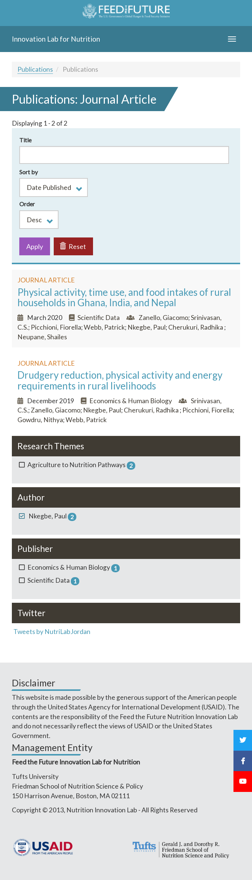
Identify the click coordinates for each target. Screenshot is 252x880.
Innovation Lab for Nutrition (56, 39)
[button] (53, 187)
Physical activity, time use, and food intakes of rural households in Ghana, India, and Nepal (124, 297)
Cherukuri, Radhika (196, 327)
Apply (34, 246)
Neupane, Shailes (42, 337)
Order (27, 203)
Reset (72, 246)
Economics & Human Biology (130, 401)
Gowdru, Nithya (40, 420)
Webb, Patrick (104, 327)
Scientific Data (99, 317)
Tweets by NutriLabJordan (52, 631)
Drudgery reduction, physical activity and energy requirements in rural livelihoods (119, 380)
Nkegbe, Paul (146, 327)
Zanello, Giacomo (163, 317)
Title (25, 139)
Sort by (28, 171)
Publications (35, 69)
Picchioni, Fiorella (56, 327)
